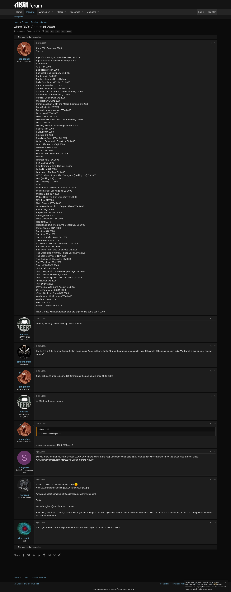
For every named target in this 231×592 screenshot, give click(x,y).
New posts (18, 17)
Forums (30, 12)
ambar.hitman (24, 361)
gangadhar (20, 31)
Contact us (164, 584)
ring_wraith (24, 538)
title (52, 31)
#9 (215, 522)
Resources (75, 12)
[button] (53, 12)
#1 (215, 43)
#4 (215, 371)
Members (91, 12)
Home (19, 12)
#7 (215, 452)
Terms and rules (178, 584)
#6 (215, 423)
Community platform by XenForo (115, 589)
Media (60, 12)
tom (57, 31)
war (63, 31)
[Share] (211, 43)
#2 (215, 318)
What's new (44, 12)
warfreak (24, 495)
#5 (215, 396)
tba (47, 31)
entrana (24, 334)
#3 (215, 346)
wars (69, 31)
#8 (215, 479)
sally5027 (24, 467)
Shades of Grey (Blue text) (26, 584)
